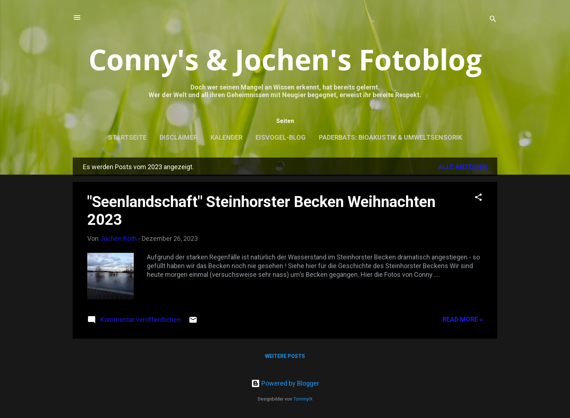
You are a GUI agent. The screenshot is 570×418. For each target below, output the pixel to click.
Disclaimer (178, 137)
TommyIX (303, 399)
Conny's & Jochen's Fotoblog (285, 59)
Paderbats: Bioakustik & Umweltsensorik (390, 137)
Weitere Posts (285, 356)
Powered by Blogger (285, 383)
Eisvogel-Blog (281, 137)
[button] (478, 198)
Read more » (462, 319)
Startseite (127, 137)
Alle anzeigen (462, 167)
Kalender (226, 137)
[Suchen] (493, 20)
